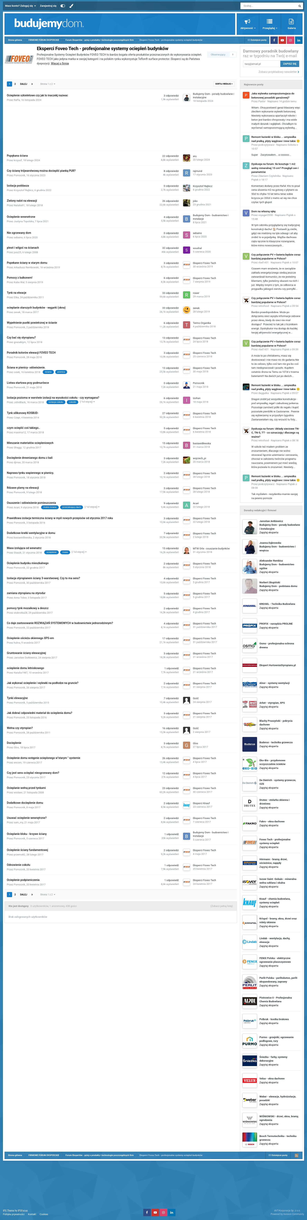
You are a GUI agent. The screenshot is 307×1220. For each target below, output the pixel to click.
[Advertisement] (120, 125)
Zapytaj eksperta (268, 532)
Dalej (23, 84)
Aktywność (247, 28)
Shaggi (18, 447)
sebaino (18, 237)
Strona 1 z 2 (47, 84)
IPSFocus (23, 1210)
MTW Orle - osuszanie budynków (211, 548)
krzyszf (18, 160)
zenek (17, 312)
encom (18, 762)
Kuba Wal (19, 282)
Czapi (17, 417)
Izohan (196, 398)
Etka (16, 297)
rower (196, 293)
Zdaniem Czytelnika (269, 175)
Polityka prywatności (13, 1214)
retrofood (263, 305)
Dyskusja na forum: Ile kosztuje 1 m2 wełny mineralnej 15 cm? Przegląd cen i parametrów (274, 167)
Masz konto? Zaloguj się (20, 6)
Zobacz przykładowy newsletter (279, 71)
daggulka (263, 393)
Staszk (18, 552)
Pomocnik (19, 175)
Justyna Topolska (24, 221)
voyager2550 (265, 215)
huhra (17, 642)
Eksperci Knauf (201, 803)
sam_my (18, 822)
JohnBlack (20, 402)
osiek (17, 372)
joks (195, 201)
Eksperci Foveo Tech (204, 263)
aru (195, 156)
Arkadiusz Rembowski (26, 267)
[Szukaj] (259, 6)
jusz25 (17, 252)
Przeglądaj (269, 28)
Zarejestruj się (48, 5)
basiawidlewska (202, 443)
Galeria (292, 28)
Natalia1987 (21, 672)
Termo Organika (202, 322)
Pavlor (261, 101)
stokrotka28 (20, 612)
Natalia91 (19, 205)
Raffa (17, 99)
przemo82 (19, 854)
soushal (197, 248)
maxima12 (20, 432)
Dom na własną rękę (263, 211)
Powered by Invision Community (287, 1214)
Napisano (281, 101)
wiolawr (18, 792)
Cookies (44, 1214)
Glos (16, 747)
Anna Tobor (20, 597)
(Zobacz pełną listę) (221, 906)
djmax (17, 462)
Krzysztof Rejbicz (23, 190)
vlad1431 (263, 262)
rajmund (197, 171)
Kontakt (32, 1214)
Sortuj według (224, 84)
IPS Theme (8, 1210)
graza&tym (20, 342)
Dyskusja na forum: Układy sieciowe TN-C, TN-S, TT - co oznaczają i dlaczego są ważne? (275, 432)
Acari (17, 507)
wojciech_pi (199, 458)
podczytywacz (266, 144)
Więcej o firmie (60, 63)
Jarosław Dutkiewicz (25, 657)
